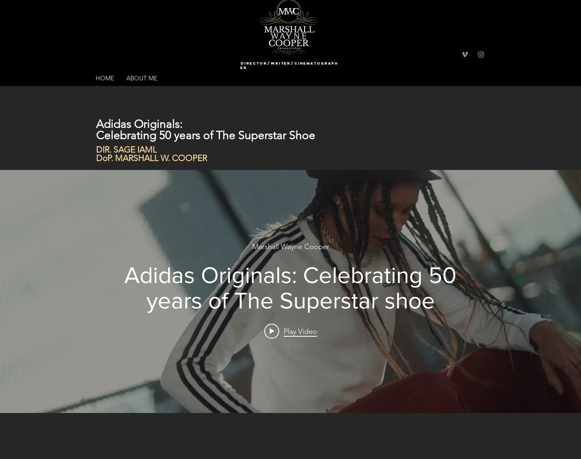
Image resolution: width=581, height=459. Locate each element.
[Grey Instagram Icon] (481, 54)
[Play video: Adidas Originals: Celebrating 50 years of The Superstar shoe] (290, 331)
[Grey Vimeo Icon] (465, 54)
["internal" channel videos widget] (290, 291)
